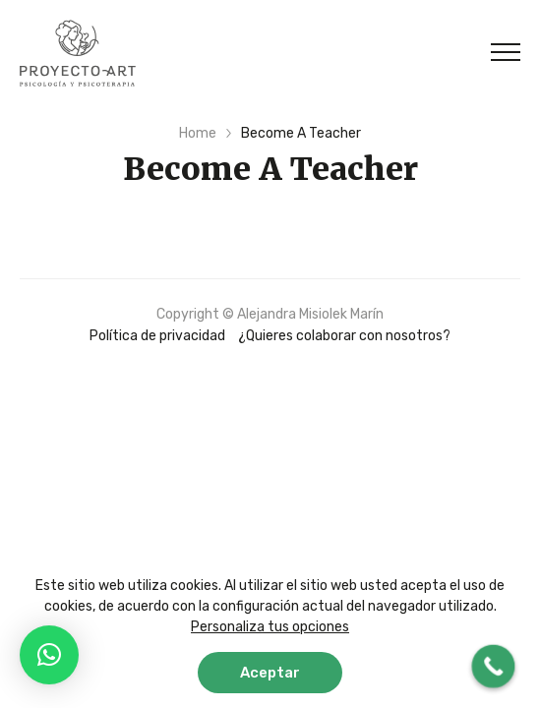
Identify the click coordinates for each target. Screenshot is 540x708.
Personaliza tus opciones (270, 627)
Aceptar (270, 672)
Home (197, 133)
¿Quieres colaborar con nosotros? (344, 335)
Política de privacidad (157, 335)
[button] (49, 654)
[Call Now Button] (493, 666)
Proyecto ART (78, 53)
